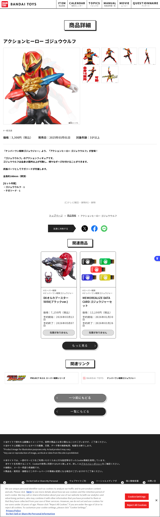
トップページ (56, 215)
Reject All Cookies (137, 505)
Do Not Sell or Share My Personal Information (30, 513)
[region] (80, 500)
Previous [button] (8, 86)
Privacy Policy (13, 510)
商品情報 (71, 215)
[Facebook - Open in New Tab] (94, 228)
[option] (41, 86)
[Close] (156, 500)
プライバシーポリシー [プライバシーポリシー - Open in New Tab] (91, 463)
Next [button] (82, 86)
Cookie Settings (137, 496)
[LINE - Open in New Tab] (104, 228)
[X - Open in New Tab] (84, 228)
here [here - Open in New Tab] (29, 491)
